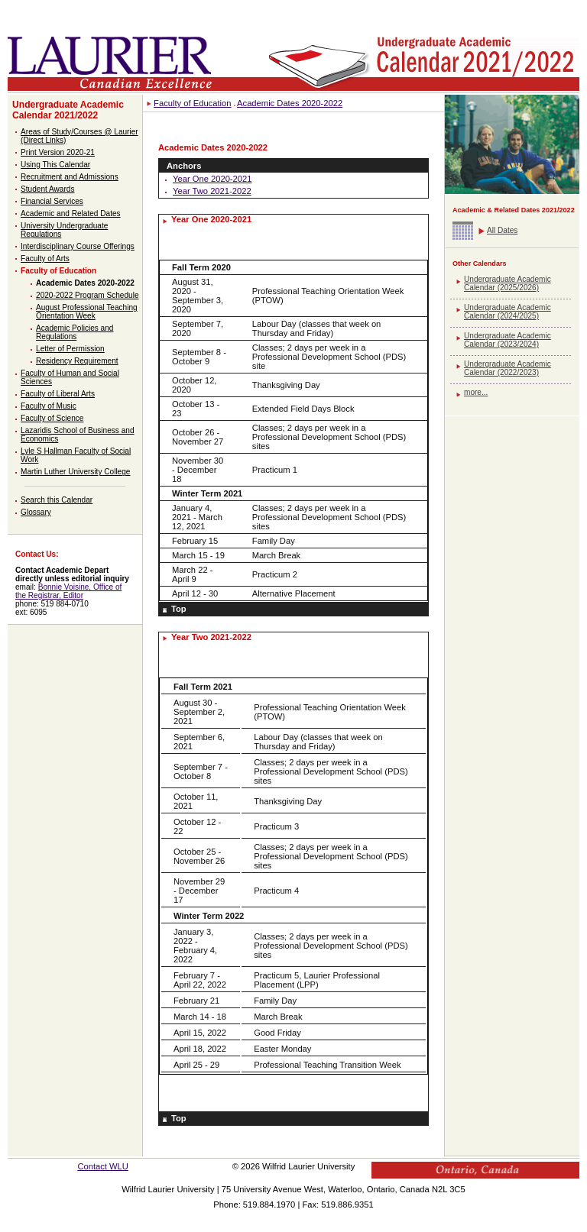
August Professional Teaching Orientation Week (87, 311)
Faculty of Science (52, 418)
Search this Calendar (56, 500)
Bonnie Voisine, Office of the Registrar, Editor (68, 591)
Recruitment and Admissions (69, 177)
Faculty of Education (58, 271)
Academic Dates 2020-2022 (85, 283)
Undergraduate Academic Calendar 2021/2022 (68, 110)
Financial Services (52, 201)
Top (178, 608)
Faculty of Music (48, 406)
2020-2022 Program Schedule (87, 295)
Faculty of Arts (45, 258)
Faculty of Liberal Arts (58, 394)
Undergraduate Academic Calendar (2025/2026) (507, 283)
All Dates (502, 230)
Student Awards (47, 189)
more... (476, 392)
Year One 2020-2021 (212, 178)
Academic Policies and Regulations (74, 332)
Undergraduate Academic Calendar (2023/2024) (507, 339)
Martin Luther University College (75, 471)
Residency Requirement (77, 361)
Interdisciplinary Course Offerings (78, 246)
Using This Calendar (55, 164)
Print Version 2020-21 (58, 152)
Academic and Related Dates (71, 213)
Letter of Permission (70, 348)
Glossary (36, 512)
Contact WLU (102, 1166)
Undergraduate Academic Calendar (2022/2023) (507, 368)
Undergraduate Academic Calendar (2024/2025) (507, 311)
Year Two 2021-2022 (212, 191)
